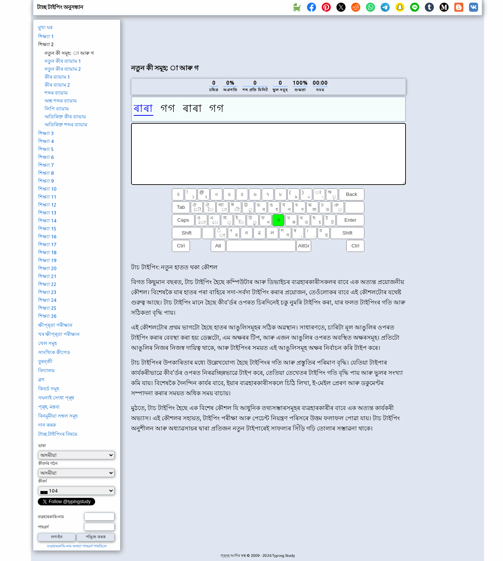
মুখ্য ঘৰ (45, 27)
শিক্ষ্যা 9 (46, 180)
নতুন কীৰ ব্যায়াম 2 (63, 68)
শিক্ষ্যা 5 (46, 149)
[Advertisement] (268, 38)
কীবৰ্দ (42, 481)
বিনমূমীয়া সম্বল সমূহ (58, 415)
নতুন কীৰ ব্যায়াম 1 (63, 61)
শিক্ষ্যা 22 (47, 284)
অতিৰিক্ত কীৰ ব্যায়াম (65, 116)
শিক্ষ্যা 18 (47, 252)
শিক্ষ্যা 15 (47, 228)
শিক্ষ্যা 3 (46, 133)
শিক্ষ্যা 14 (47, 220)
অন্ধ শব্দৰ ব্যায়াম (61, 100)
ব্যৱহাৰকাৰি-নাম (51, 516)
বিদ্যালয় (46, 370)
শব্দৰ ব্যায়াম (56, 92)
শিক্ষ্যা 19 (47, 260)
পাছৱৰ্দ (43, 527)
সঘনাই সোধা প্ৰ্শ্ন (56, 397)
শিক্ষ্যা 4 (46, 141)
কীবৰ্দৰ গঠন (48, 463)
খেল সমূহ (47, 343)
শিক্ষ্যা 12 (47, 204)
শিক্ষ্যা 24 (47, 300)
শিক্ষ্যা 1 (46, 36)
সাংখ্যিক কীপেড (54, 352)
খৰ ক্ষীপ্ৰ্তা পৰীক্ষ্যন (59, 334)
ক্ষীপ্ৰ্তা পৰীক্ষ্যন (55, 325)
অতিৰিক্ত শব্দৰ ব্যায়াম (66, 124)
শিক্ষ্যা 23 (47, 292)
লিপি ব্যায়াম (57, 108)
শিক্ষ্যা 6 (46, 157)
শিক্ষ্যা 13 (47, 212)
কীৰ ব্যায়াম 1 (57, 76)
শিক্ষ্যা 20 (47, 268)
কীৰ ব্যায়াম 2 (57, 84)
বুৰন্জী (45, 361)
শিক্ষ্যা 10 (47, 188)
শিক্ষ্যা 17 (47, 244)
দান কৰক (47, 424)
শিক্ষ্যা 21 (47, 276)
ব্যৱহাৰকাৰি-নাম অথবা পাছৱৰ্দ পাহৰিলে (76, 546)
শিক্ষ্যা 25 (47, 308)
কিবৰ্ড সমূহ (48, 388)
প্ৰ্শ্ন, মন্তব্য (49, 406)
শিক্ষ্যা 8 (46, 173)
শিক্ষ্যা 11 (47, 196)
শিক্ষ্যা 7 (46, 165)
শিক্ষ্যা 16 (47, 236)
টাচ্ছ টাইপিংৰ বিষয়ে (57, 434)
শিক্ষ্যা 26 (47, 316)
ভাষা (42, 445)
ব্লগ (41, 379)
